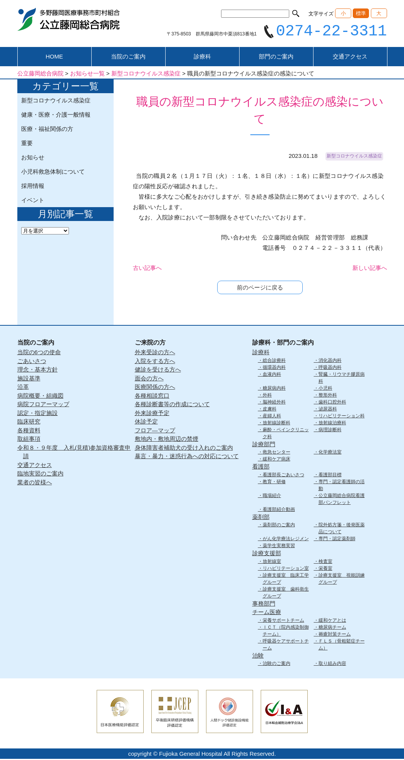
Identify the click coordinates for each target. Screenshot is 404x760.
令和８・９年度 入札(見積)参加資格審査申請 (74, 452)
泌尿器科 (328, 409)
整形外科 (328, 395)
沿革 (23, 388)
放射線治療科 (332, 423)
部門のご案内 (276, 57)
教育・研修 (274, 482)
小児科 (325, 389)
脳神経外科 (274, 402)
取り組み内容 (332, 664)
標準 (361, 13)
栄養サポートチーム (283, 621)
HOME (54, 57)
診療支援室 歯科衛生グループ (286, 593)
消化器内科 (330, 361)
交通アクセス (350, 57)
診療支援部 (266, 554)
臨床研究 (28, 422)
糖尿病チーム (332, 628)
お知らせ (32, 158)
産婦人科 (272, 416)
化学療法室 (330, 453)
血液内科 (272, 375)
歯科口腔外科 (332, 402)
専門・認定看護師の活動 (342, 486)
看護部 (261, 467)
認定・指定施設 (37, 413)
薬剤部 (261, 517)
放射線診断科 (276, 423)
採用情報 (32, 187)
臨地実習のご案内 (40, 474)
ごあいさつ (31, 361)
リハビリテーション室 (286, 569)
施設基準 (28, 379)
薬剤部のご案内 (279, 526)
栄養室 (325, 569)
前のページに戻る (260, 288)
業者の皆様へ (34, 483)
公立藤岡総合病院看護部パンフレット (342, 500)
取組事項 (28, 440)
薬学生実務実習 (279, 546)
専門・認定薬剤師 (337, 539)
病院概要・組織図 (40, 396)
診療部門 (263, 445)
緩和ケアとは (332, 621)
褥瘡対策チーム (335, 635)
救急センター (276, 453)
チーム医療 (266, 613)
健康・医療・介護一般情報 (56, 115)
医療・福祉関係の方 (47, 130)
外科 (267, 395)
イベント (32, 201)
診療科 (202, 57)
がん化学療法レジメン (286, 539)
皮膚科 (270, 409)
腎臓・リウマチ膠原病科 (342, 378)
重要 (27, 144)
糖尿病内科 (274, 389)
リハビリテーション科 (342, 416)
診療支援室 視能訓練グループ (342, 579)
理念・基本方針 (37, 370)
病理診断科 (330, 430)
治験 (258, 656)
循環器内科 (274, 368)
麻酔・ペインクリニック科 (286, 434)
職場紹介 (272, 496)
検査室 (325, 562)
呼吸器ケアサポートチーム (286, 645)
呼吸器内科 (330, 368)
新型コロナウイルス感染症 (56, 101)
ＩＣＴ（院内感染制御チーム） (286, 631)
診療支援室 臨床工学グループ (286, 579)
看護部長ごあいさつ (283, 475)
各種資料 (28, 431)
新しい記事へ (369, 269)
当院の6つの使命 (39, 353)
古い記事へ (147, 269)
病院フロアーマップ (43, 405)
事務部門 (263, 604)
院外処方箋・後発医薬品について (342, 529)
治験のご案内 (276, 664)
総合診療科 (274, 361)
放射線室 (272, 562)
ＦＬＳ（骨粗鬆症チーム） (342, 645)
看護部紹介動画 (279, 510)
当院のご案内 (128, 57)
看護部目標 (330, 475)
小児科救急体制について (53, 172)
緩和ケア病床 (276, 460)
